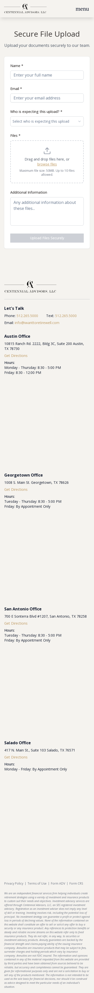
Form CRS (76, 884)
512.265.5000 (27, 315)
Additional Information (28, 192)
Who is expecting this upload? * (36, 111)
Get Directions (16, 355)
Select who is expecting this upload (47, 121)
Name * (16, 65)
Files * (15, 135)
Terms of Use (37, 884)
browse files (47, 164)
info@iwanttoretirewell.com (37, 322)
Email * (16, 88)
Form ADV (58, 884)
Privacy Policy (13, 884)
